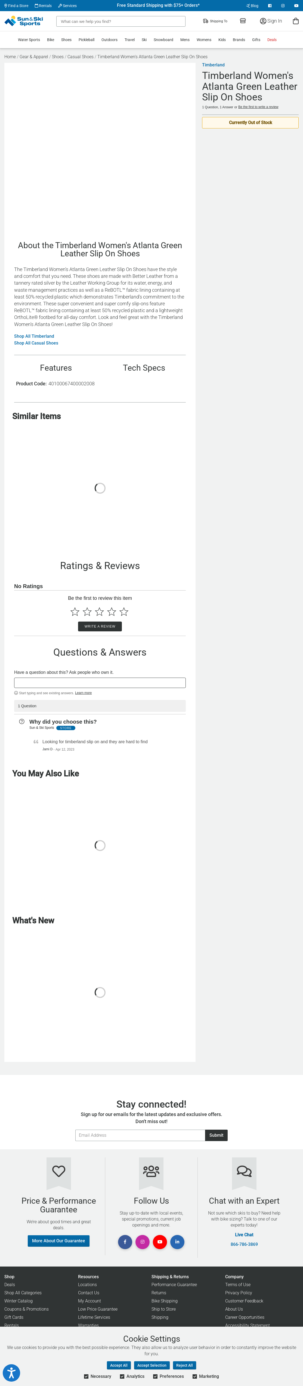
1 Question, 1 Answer (217, 107)
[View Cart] (296, 21)
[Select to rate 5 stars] (123, 611)
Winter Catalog (18, 1301)
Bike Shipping (165, 1301)
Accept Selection (151, 1365)
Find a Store (16, 6)
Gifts (256, 40)
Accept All (119, 1365)
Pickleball (86, 40)
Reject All (184, 1365)
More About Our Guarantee (58, 1240)
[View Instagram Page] (283, 6)
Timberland (213, 65)
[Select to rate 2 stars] (87, 611)
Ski (144, 40)
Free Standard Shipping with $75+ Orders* (158, 5)
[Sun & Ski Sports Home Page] (24, 21)
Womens (204, 40)
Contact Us (88, 1292)
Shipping (160, 1317)
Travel (130, 40)
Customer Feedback (244, 1301)
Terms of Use (238, 1284)
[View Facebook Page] (269, 6)
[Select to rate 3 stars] (99, 611)
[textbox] (100, 683)
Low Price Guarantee (98, 1309)
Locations (87, 1284)
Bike (50, 40)
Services (67, 6)
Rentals (43, 6)
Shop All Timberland (34, 336)
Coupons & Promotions (26, 1309)
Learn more (83, 693)
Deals (272, 40)
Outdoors (109, 40)
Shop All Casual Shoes (36, 343)
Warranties (88, 1325)
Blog (252, 6)
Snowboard (163, 40)
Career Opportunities (244, 1317)
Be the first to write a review (258, 107)
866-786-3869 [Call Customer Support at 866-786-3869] (244, 1244)
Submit (216, 1135)
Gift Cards (13, 1317)
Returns (159, 1292)
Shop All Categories (23, 1292)
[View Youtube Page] (296, 6)
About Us (234, 1309)
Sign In (271, 21)
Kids (222, 40)
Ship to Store (164, 1309)
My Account (89, 1301)
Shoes (66, 40)
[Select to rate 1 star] (75, 611)
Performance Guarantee (174, 1284)
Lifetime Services (94, 1317)
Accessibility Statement (247, 1325)
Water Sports (29, 40)
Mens (185, 40)
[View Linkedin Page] (177, 1242)
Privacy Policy (238, 1292)
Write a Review (100, 626)
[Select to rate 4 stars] (111, 611)
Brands (239, 40)
